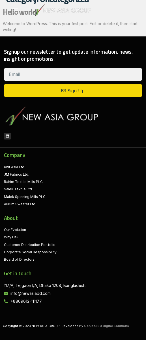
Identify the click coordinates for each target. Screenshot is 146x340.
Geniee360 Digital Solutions (106, 326)
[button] (15, 10)
